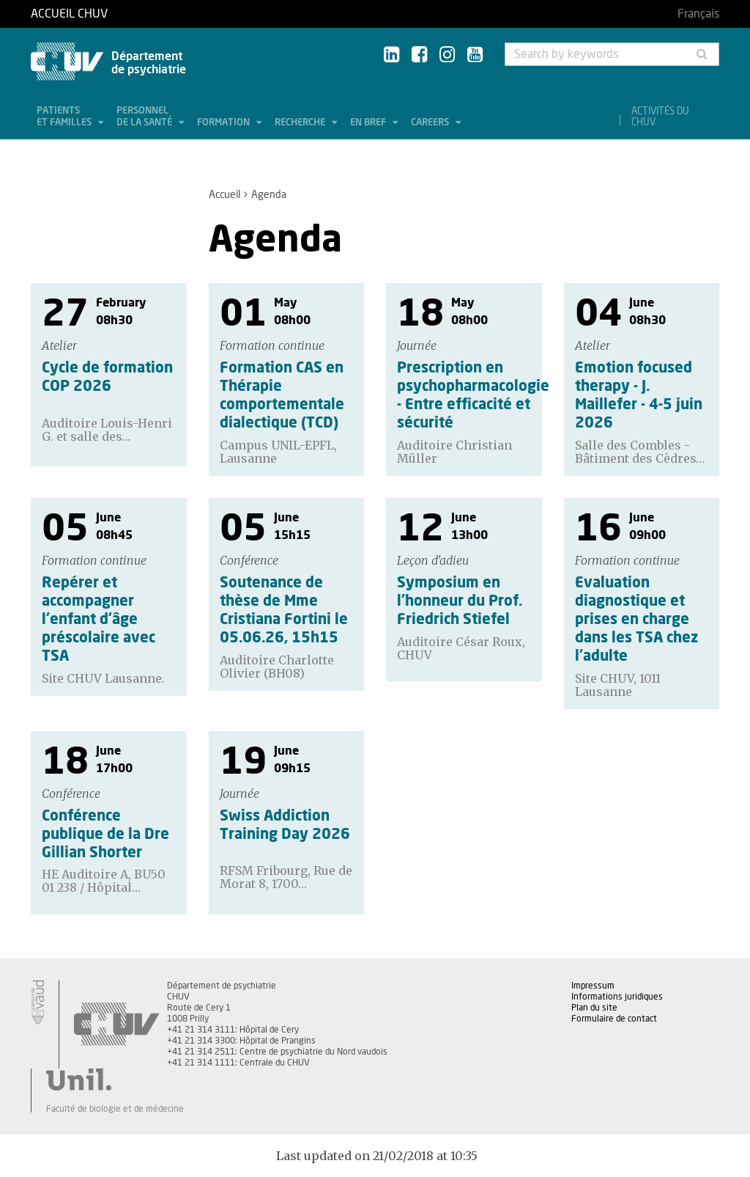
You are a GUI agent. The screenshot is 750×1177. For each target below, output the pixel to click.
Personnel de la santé (145, 117)
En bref (369, 123)
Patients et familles (65, 117)
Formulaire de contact (614, 1018)
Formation (224, 123)
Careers (431, 123)
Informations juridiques (617, 996)
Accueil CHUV (69, 14)
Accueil (224, 195)
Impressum (593, 985)
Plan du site (594, 1007)
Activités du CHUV (660, 117)
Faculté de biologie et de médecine (115, 1108)
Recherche (301, 123)
